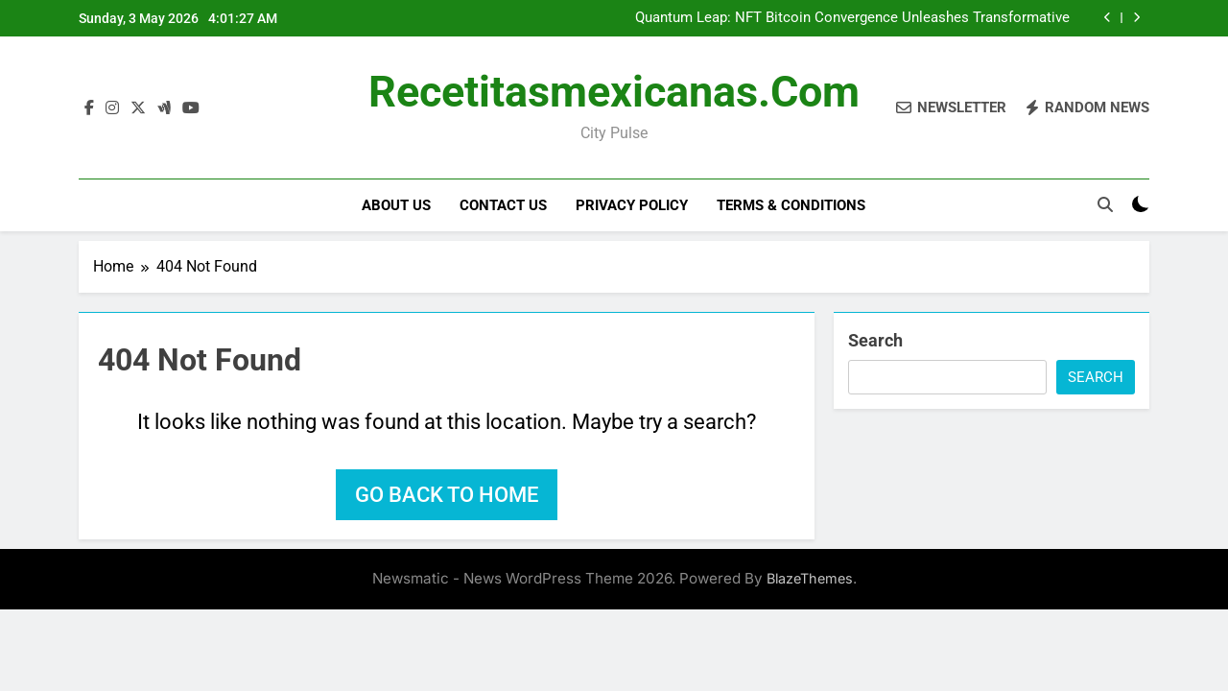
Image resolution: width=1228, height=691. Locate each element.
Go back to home (446, 495)
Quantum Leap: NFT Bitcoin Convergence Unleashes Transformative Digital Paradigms (852, 18)
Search (875, 340)
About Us (396, 205)
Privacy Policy (632, 205)
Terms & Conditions (791, 205)
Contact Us (503, 205)
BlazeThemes (810, 578)
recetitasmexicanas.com (614, 91)
